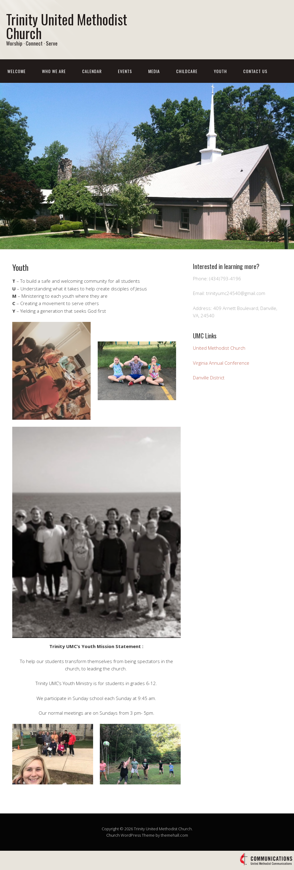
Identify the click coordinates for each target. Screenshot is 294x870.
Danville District (208, 377)
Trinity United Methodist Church (66, 26)
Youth (220, 71)
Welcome (16, 71)
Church (113, 835)
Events (125, 71)
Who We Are (54, 71)
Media (154, 71)
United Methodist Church (219, 348)
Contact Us (255, 71)
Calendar (92, 71)
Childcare (187, 71)
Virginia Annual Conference (221, 363)
